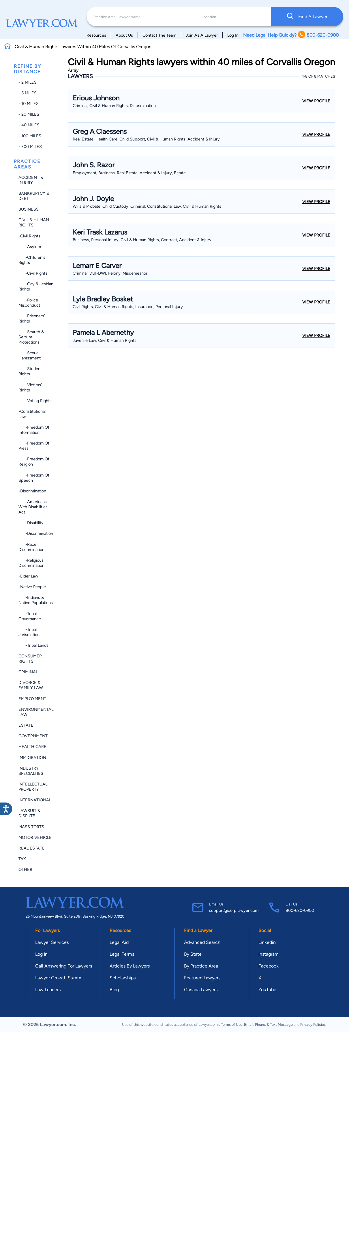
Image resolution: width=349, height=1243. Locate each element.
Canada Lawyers (200, 989)
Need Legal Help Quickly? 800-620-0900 (291, 35)
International (34, 800)
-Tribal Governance (29, 616)
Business (28, 209)
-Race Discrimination (31, 547)
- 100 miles (29, 135)
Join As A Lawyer (202, 35)
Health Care (32, 746)
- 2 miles (27, 82)
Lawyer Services (52, 942)
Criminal (28, 671)
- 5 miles (27, 92)
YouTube (267, 989)
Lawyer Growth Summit (59, 977)
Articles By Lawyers (130, 966)
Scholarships (123, 977)
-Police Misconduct (29, 302)
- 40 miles (29, 125)
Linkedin (267, 942)
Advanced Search (202, 942)
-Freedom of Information (33, 430)
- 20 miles (28, 114)
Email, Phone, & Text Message (268, 1024)
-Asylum (29, 246)
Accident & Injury (30, 180)
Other (25, 869)
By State (193, 954)
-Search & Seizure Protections (31, 337)
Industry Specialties (30, 771)
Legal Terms (122, 954)
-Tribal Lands (33, 645)
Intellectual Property (32, 786)
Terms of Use (231, 1024)
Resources (96, 35)
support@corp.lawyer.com (233, 910)
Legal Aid (119, 942)
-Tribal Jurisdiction (29, 632)
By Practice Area (201, 966)
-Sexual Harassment (29, 355)
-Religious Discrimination (31, 563)
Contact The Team (159, 35)
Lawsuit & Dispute (29, 813)
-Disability (31, 522)
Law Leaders (48, 989)
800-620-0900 (300, 910)
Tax (22, 858)
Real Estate (31, 848)
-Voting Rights (35, 400)
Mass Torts (31, 826)
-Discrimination (32, 491)
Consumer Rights (30, 658)
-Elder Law (28, 576)
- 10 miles (28, 103)
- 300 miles (30, 146)
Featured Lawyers (202, 977)
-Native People (32, 586)
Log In (233, 35)
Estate (25, 725)
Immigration (32, 757)
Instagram (268, 954)
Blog (114, 989)
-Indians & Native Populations (35, 600)
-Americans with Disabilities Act (33, 507)
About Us (124, 35)
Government (33, 735)
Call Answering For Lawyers (63, 966)
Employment (32, 698)
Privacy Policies (313, 1024)
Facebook (268, 966)
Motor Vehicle (35, 837)
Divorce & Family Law (30, 685)
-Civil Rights (29, 236)
